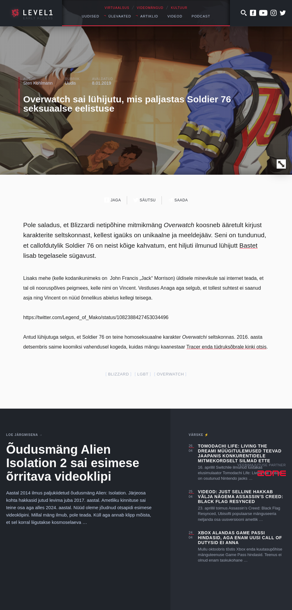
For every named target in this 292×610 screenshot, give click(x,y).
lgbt (142, 374)
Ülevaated (119, 16)
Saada (178, 200)
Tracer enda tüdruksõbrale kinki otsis (226, 346)
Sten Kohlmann (38, 83)
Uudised (90, 16)
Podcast (201, 16)
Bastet (248, 245)
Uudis (70, 83)
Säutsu (144, 200)
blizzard (118, 374)
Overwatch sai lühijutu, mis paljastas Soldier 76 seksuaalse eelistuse (127, 103)
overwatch (170, 374)
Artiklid (149, 16)
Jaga (112, 200)
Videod (174, 16)
